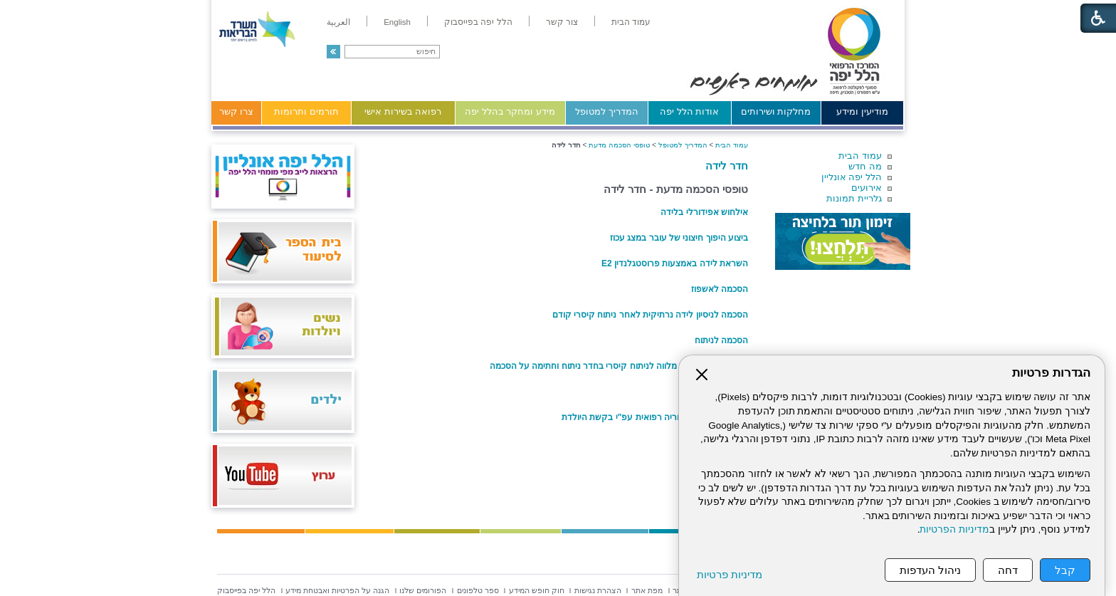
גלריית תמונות (854, 198)
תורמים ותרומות (306, 111)
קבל (1065, 570)
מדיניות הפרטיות (954, 529)
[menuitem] (631, 22)
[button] (333, 51)
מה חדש (865, 166)
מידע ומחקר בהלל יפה (510, 111)
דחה (1008, 570)
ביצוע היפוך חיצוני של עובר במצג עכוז (679, 238)
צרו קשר (236, 111)
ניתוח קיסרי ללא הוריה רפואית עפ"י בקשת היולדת (655, 417)
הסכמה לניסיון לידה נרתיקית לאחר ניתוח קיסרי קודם (650, 315)
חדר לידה (726, 166)
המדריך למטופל (606, 111)
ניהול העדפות (930, 570)
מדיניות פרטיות (729, 574)
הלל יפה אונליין (851, 177)
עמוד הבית (860, 155)
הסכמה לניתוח (721, 340)
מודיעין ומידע (862, 111)
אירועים (866, 187)
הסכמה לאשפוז (719, 289)
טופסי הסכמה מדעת (619, 145)
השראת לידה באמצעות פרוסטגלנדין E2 (674, 263)
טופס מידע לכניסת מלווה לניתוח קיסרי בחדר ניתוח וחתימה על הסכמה (619, 366)
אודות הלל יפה (689, 111)
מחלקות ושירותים (776, 111)
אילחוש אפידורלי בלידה (704, 212)
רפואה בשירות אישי (402, 111)
